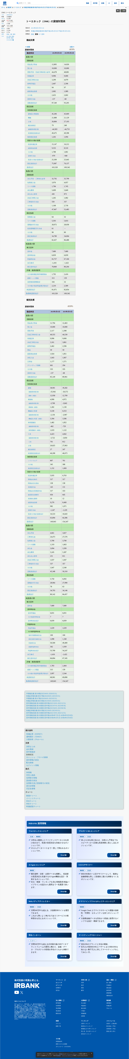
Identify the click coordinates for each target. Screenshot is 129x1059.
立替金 (29, 361)
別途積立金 (32, 643)
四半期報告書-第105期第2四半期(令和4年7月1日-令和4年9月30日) (49, 715)
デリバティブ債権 (33, 365)
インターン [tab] (33, 940)
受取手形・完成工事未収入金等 (38, 72)
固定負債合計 (32, 236)
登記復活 (58, 1011)
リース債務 (31, 186)
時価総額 (83, 1013)
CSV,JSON (10, 40)
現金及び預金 (32, 64)
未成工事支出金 (33, 80)
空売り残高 (30, 775)
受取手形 (30, 331)
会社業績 (29, 749)
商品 (29, 87)
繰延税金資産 (32, 91)
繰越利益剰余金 (34, 647)
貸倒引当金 (31, 99)
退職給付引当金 (33, 225)
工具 (29, 434)
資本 (115, 3)
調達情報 (108, 993)
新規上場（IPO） (111, 1031)
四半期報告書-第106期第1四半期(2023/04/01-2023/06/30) (46, 708)
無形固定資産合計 (34, 468)
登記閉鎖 (58, 1008)
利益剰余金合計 (33, 650)
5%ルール (109, 1008)
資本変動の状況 (32, 760)
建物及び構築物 (33, 114)
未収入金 (30, 358)
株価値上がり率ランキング (88, 1028)
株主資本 (83, 1008)
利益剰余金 (31, 259)
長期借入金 (31, 217)
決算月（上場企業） (112, 1023)
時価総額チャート (33, 806)
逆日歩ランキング (86, 1034)
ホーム (3, 7)
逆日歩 (58, 990)
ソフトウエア (32, 461)
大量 (11, 34)
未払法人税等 (32, 194)
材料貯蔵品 (31, 84)
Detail (63, 855)
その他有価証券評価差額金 (37, 274)
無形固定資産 (32, 137)
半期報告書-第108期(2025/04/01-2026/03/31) (41, 693)
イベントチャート (33, 798)
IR (7, 36)
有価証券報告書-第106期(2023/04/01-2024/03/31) (43, 701)
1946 (3, 14)
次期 (72, 47)
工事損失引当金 (33, 202)
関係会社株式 (32, 479)
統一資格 (108, 982)
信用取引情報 (31, 778)
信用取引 (58, 987)
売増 (82, 982)
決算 (9, 36)
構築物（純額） (34, 407)
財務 (102, 3)
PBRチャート (31, 804)
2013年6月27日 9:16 (37, 28)
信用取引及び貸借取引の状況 (38, 783)
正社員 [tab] (31, 836)
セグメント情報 (32, 765)
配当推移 (29, 763)
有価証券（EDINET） (34, 734)
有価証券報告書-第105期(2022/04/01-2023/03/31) (43, 710)
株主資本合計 (32, 267)
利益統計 (83, 1005)
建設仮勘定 (32, 125)
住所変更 (58, 1005)
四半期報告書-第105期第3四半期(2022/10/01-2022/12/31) (46, 713)
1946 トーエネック (8, 13)
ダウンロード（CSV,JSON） (63, 1046)
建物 (29, 388)
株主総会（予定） (111, 1026)
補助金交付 (109, 995)
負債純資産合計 (32, 293)
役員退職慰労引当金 (34, 228)
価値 (12, 38)
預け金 (29, 68)
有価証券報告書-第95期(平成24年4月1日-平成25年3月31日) (40, 7)
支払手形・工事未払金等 (36, 179)
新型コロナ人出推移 (61, 1044)
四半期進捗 (30, 752)
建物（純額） (33, 395)
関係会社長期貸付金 (35, 491)
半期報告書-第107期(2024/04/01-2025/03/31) (41, 698)
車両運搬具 (32, 422)
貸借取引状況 (31, 780)
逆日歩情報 (30, 786)
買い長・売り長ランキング (88, 1031)
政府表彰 (108, 990)
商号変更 (58, 1003)
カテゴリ (58, 1023)
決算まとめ (30, 747)
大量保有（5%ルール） (35, 739)
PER (3, 18)
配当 (122, 3)
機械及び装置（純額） (36, 418)
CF (109, 3)
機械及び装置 (32, 411)
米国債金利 (59, 1041)
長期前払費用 (32, 499)
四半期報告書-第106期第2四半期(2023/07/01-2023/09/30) (46, 706)
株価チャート (31, 796)
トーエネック (17, 7)
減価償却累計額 (33, 129)
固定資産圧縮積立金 (35, 639)
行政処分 (108, 985)
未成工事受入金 (33, 198)
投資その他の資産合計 (35, 160)
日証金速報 (30, 789)
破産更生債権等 (33, 495)
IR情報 (29, 772)
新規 (82, 987)
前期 (27, 47)
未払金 (29, 548)
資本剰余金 (31, 255)
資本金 (29, 251)
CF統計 (83, 1011)
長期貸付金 (32, 487)
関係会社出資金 (33, 483)
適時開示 (108, 1003)
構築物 (30, 399)
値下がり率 (59, 985)
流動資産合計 (32, 103)
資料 (3, 34)
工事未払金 (31, 537)
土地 (29, 121)
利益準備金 (32, 628)
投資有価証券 (32, 144)
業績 (87, 3)
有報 (8, 34)
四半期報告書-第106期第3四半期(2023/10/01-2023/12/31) (46, 703)
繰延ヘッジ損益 (33, 278)
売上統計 (83, 1003)
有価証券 (30, 76)
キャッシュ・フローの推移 (37, 757)
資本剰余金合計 (33, 621)
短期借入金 (31, 182)
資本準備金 (32, 613)
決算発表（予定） (111, 1028)
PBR (3, 23)
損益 (32, 34)
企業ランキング (85, 1023)
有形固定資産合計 (34, 133)
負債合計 (30, 240)
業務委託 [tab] (38, 836)
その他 (29, 95)
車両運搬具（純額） (35, 430)
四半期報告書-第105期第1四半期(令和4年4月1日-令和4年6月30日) (49, 718)
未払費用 (30, 190)
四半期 (95, 3)
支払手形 (30, 533)
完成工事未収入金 (33, 335)
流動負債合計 (32, 209)
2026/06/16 (9, 15)
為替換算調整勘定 (33, 282)
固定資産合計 (32, 163)
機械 (29, 118)
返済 (82, 985)
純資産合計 (31, 290)
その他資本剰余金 (34, 617)
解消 (82, 990)
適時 (14, 34)
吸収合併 (58, 1013)
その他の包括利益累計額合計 (37, 286)
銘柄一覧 (58, 1026)
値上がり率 (59, 982)
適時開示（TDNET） (34, 737)
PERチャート (31, 801)
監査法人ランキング (86, 1026)
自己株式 (30, 263)
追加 (123, 10)
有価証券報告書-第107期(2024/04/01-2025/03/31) (43, 696)
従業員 (83, 1016)
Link (3, 36)
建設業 (9, 7)
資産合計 (30, 167)
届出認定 (108, 987)
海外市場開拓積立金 (35, 635)
